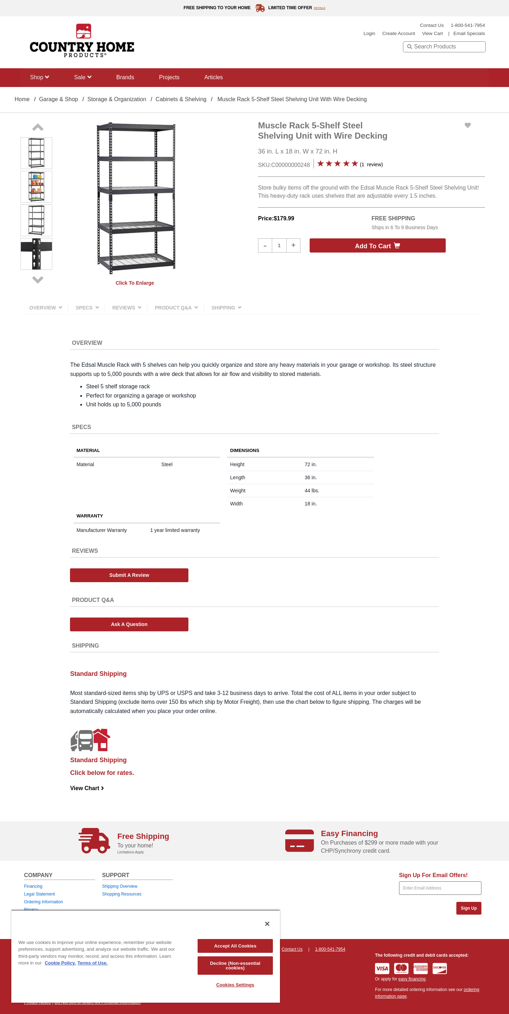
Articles (217, 77)
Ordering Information (43, 901)
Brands (127, 77)
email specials (469, 33)
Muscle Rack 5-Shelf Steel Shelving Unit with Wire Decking (292, 99)
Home (22, 99)
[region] (145, 956)
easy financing (412, 979)
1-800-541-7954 (468, 25)
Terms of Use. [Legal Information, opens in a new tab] (92, 963)
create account (398, 33)
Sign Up (469, 908)
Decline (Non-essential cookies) (235, 965)
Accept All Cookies (235, 946)
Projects (172, 77)
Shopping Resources (121, 894)
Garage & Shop (58, 99)
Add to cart (377, 246)
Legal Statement (39, 894)
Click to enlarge (135, 283)
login (369, 33)
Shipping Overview (120, 886)
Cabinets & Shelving (181, 99)
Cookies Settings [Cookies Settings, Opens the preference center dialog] (235, 984)
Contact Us (432, 25)
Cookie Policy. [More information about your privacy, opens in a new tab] (60, 963)
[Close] (267, 924)
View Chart (87, 788)
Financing (33, 886)
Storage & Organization (116, 99)
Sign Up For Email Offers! (433, 875)
